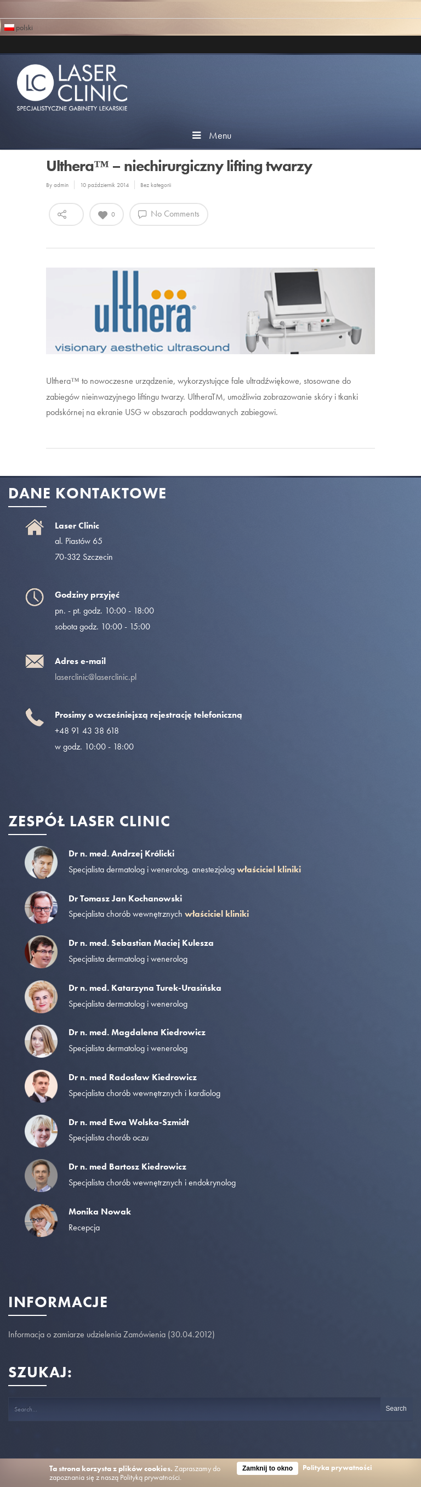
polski (18, 26)
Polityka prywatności (337, 1467)
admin (61, 185)
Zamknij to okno (267, 1468)
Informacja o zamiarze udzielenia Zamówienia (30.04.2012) (111, 1334)
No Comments (169, 213)
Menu (210, 135)
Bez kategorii (155, 185)
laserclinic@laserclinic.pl (95, 677)
